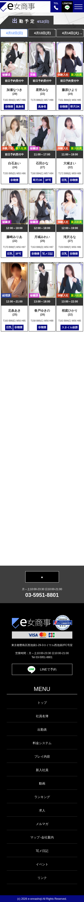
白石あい (15, 165)
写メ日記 (42, 851)
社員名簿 (42, 716)
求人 (42, 810)
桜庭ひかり (70, 312)
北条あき (15, 312)
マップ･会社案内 (42, 837)
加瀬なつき (15, 91)
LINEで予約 (42, 669)
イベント (42, 864)
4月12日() (14, 33)
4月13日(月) (42, 33)
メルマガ (42, 824)
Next (80, 33)
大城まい (70, 165)
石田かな (42, 165)
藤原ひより (70, 91)
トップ (42, 702)
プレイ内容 (42, 756)
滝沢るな (70, 239)
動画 (42, 783)
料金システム (42, 743)
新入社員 (42, 770)
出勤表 (42, 729)
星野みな (42, 91)
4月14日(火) (70, 33)
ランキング (42, 797)
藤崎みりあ (15, 239)
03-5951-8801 (42, 595)
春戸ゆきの (42, 312)
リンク (42, 878)
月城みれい (42, 239)
